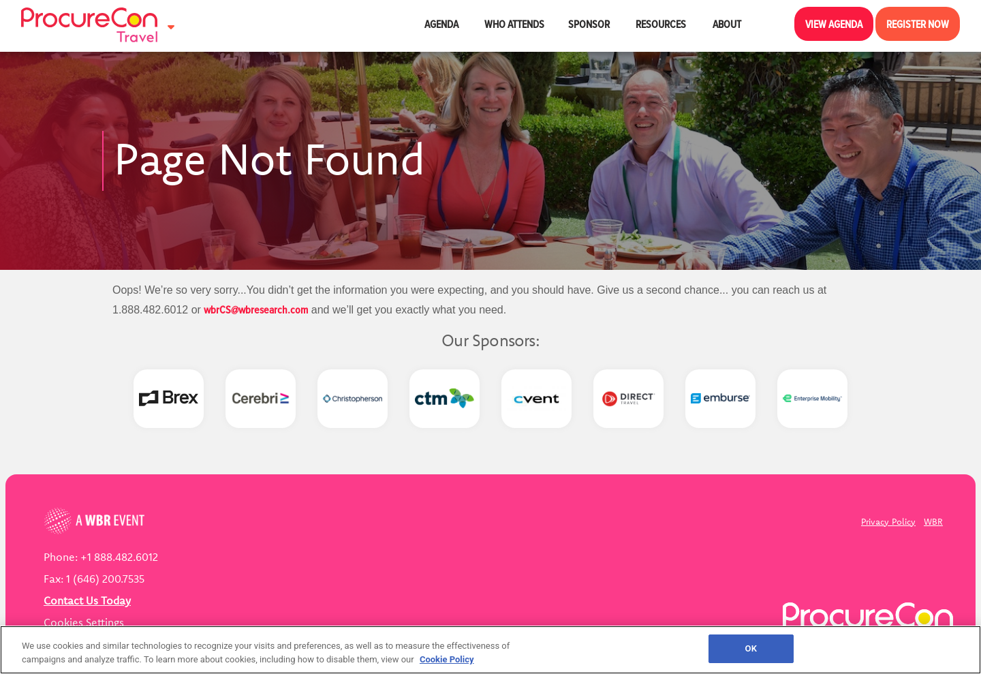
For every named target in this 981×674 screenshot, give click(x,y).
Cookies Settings (84, 622)
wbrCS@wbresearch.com (256, 309)
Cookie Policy (447, 659)
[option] (169, 398)
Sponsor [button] (590, 23)
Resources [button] (662, 23)
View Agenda (833, 23)
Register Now (917, 23)
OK (751, 648)
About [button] (728, 23)
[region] (490, 650)
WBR (933, 521)
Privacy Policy (888, 521)
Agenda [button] (442, 23)
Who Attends (514, 23)
